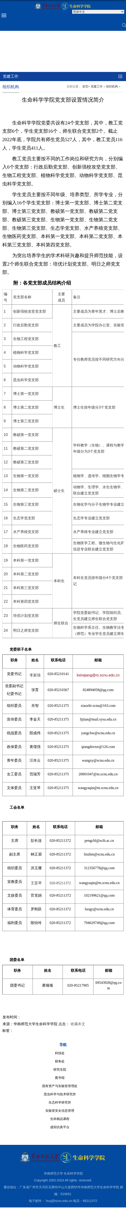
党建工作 (97, 86)
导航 (63, 1045)
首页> (86, 86)
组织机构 (112, 86)
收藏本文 (78, 1024)
